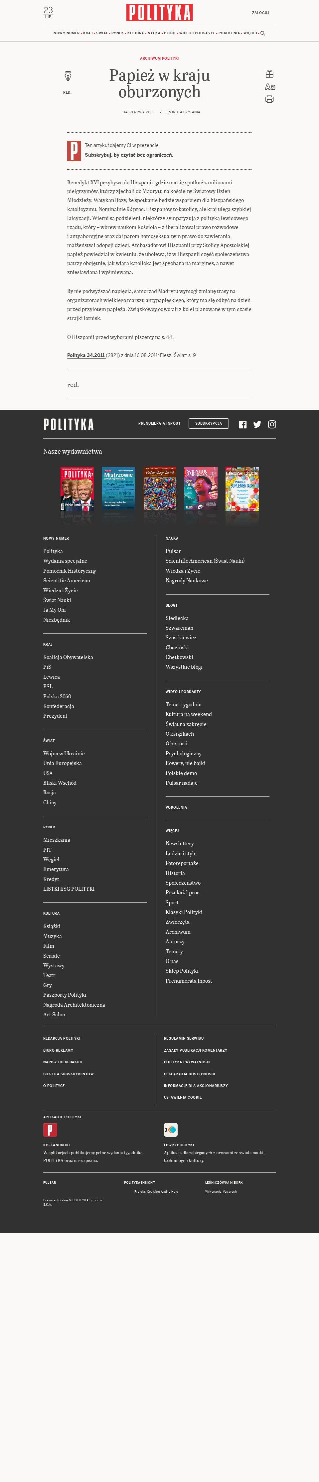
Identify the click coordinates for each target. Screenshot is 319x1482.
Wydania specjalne (65, 810)
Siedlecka (177, 867)
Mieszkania (56, 1089)
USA (48, 1022)
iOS (46, 1394)
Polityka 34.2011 (86, 397)
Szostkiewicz (181, 886)
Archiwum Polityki (159, 58)
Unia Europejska (62, 1012)
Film (48, 1195)
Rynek (117, 33)
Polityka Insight (139, 1432)
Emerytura (56, 1118)
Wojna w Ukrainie (64, 1002)
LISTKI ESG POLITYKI (68, 1138)
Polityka (53, 800)
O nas (172, 1210)
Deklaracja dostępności (189, 1323)
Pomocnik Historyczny (69, 820)
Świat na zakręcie (186, 973)
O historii (177, 992)
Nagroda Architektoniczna (74, 1254)
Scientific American (66, 829)
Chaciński (177, 896)
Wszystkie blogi (184, 916)
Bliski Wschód (60, 1032)
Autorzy (175, 1190)
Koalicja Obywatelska (68, 906)
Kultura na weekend (189, 963)
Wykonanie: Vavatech (221, 1441)
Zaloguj (260, 13)
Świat (102, 33)
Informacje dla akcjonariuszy (196, 1335)
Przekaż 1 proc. (183, 1141)
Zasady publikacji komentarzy (196, 1300)
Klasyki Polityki (184, 1161)
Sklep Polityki (182, 1220)
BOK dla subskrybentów (68, 1323)
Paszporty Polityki (64, 1244)
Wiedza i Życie (60, 839)
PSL (48, 935)
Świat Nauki (57, 849)
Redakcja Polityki (61, 1288)
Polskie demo (181, 1022)
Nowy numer (67, 33)
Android (61, 1394)
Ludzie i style (181, 1102)
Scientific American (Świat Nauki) (205, 810)
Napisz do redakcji (62, 1311)
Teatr (49, 1224)
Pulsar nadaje (182, 1032)
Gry (47, 1234)
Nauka (154, 33)
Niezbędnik (56, 869)
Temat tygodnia (184, 953)
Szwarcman (179, 877)
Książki (52, 1175)
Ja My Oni (54, 859)
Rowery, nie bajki (186, 1012)
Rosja (49, 1041)
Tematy (174, 1200)
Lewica (51, 926)
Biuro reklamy (58, 1300)
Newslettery (180, 1092)
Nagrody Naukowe (187, 829)
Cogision (153, 1441)
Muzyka (52, 1185)
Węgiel (51, 1108)
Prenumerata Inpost (159, 673)
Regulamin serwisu (184, 1288)
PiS (47, 916)
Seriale (51, 1205)
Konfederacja (58, 955)
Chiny (50, 1051)
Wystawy (54, 1214)
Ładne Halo (169, 1441)
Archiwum (178, 1181)
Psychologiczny (184, 1002)
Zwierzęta (178, 1171)
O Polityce (54, 1335)
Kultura (135, 33)
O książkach (180, 983)
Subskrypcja (208, 673)
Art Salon (54, 1263)
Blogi (170, 33)
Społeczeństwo (183, 1132)
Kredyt (51, 1128)
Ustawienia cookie (183, 1347)
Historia (175, 1122)
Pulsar (173, 800)
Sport (172, 1151)
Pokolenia (229, 33)
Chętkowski (179, 906)
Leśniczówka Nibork (224, 1432)
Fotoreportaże (182, 1112)
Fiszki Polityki (179, 1394)
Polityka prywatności (187, 1311)
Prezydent (55, 965)
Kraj (87, 33)
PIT (47, 1099)
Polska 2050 (57, 945)
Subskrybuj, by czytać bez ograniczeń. (129, 155)
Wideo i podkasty (197, 33)
